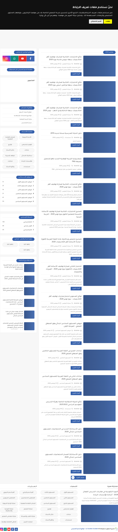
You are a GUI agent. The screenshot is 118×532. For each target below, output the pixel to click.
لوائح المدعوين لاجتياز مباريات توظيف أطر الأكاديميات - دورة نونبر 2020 (65, 298)
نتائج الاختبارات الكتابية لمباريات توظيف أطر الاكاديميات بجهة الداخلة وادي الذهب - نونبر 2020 (62, 109)
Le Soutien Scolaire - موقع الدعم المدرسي (84, 529)
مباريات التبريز (28, 522)
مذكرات (10, 161)
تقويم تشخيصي (27, 144)
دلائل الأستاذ (10, 150)
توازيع (10, 144)
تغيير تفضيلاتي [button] (96, 21)
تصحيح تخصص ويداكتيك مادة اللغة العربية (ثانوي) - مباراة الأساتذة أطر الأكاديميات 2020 (61, 240)
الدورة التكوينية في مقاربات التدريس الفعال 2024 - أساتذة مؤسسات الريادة (100, 493)
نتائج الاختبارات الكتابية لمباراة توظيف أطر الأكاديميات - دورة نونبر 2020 (65, 186)
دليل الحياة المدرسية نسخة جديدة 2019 (66, 133)
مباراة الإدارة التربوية (9, 503)
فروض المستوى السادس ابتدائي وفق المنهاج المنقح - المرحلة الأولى (64, 325)
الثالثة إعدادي (27, 222)
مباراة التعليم (67, 64)
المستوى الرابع (68, 503)
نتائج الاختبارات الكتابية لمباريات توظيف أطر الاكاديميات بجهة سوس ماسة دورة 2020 (64, 58)
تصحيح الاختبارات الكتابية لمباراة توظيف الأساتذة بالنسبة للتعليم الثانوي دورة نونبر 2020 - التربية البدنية (62, 214)
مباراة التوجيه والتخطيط (9, 510)
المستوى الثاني (68, 498)
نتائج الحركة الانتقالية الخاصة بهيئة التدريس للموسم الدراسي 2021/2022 (64, 403)
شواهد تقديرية (10, 156)
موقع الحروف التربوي (25, 112)
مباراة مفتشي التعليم (9, 516)
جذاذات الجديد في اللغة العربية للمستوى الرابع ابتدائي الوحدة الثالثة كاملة (13, 267)
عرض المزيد (78, 477)
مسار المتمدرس (26, 123)
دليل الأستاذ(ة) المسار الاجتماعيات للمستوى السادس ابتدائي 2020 (63, 456)
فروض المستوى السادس (64, 330)
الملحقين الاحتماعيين (28, 498)
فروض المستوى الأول (25, 182)
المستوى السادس (66, 383)
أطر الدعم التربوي (8, 492)
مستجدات (69, 137)
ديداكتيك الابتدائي (26, 156)
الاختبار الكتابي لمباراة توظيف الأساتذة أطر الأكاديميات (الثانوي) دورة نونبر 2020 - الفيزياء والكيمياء (64, 269)
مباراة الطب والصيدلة (28, 516)
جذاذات (27, 150)
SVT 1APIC (27, 244)
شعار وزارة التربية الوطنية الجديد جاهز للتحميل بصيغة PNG (63, 160)
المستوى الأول (68, 492)
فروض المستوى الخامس (23, 194)
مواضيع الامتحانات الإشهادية (23, 115)
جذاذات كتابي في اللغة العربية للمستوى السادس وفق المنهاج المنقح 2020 (62, 378)
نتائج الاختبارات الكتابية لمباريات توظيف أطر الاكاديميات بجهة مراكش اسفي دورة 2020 (64, 84)
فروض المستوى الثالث (24, 186)
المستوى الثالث (49, 492)
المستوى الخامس (66, 358)
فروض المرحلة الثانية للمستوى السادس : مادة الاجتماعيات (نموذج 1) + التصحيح (13, 302)
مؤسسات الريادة (26, 161)
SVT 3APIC (27, 250)
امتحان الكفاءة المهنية (10, 138)
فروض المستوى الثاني (25, 190)
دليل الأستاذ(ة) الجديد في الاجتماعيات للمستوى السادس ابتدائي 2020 (62, 430)
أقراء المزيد (76, 74)
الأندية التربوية (26, 137)
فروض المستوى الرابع (24, 198)
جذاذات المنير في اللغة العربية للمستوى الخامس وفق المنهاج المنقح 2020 (62, 352)
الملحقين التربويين (9, 498)
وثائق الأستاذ (10, 167)
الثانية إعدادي (27, 230)
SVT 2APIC (10, 244)
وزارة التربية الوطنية (26, 119)
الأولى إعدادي (28, 226)
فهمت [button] (108, 21)
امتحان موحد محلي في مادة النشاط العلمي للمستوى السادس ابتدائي (14, 314)
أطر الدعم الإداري (28, 492)
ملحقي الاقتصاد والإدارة (8, 522)
